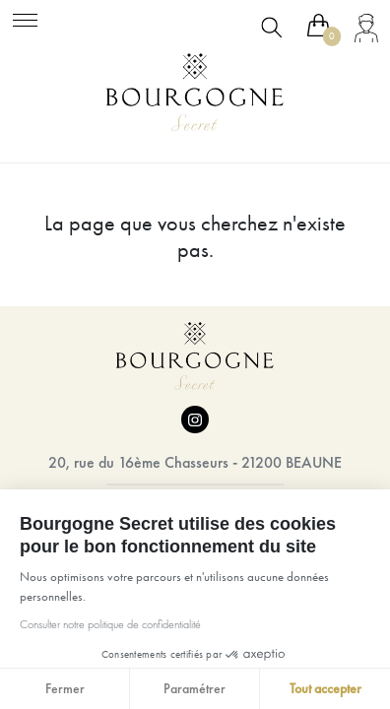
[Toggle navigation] (25, 17)
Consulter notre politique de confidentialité (110, 624)
